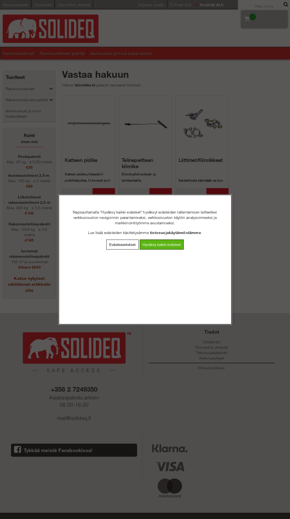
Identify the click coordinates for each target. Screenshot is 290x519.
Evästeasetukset (122, 244)
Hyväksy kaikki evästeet (162, 244)
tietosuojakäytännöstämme (175, 232)
